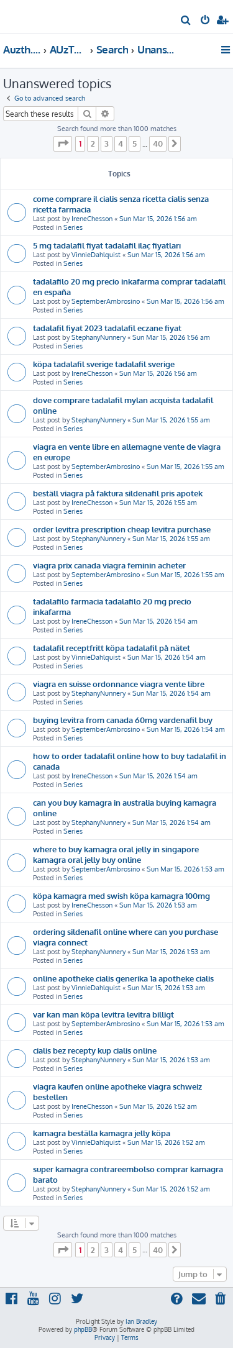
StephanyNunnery (98, 337)
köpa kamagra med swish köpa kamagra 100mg (121, 895)
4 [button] (120, 143)
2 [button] (93, 143)
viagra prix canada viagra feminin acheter (109, 565)
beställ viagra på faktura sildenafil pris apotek (118, 493)
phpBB (83, 1329)
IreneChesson (91, 218)
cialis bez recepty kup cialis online (95, 1050)
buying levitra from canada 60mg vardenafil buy (122, 719)
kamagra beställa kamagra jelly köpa (101, 1132)
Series (73, 227)
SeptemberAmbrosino (105, 301)
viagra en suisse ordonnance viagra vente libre (118, 683)
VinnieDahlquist (96, 254)
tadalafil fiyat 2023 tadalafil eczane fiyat (107, 327)
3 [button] (106, 143)
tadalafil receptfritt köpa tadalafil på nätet (111, 647)
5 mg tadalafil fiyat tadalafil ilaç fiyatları (107, 245)
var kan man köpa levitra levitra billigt (103, 1014)
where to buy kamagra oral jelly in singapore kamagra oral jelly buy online (116, 854)
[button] (62, 143)
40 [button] (158, 143)
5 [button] (134, 143)
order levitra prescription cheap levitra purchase (122, 529)
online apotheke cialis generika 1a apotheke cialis (123, 978)
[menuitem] (186, 21)
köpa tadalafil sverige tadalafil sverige (104, 363)
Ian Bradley (141, 1321)
